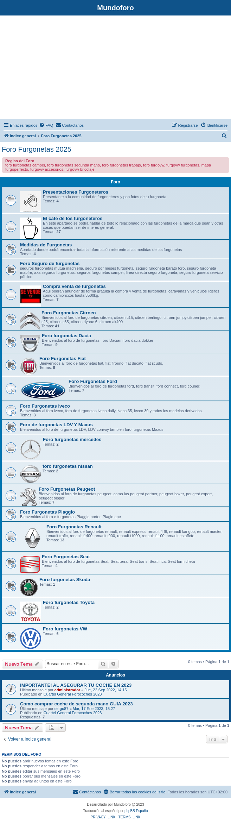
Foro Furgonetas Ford (93, 381)
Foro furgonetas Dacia (66, 335)
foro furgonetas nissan (68, 466)
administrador (67, 690)
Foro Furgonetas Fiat (62, 358)
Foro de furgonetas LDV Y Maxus (56, 424)
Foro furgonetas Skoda (64, 579)
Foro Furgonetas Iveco (45, 406)
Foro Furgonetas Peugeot (67, 489)
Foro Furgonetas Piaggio (47, 512)
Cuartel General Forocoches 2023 (73, 694)
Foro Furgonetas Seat (66, 556)
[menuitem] (46, 125)
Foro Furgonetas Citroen (68, 312)
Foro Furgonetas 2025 (36, 149)
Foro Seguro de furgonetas (49, 263)
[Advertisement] (115, 68)
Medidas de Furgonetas (46, 244)
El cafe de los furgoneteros (72, 218)
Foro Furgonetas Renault (74, 526)
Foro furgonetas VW (65, 628)
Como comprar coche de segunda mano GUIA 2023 (76, 703)
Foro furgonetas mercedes (72, 439)
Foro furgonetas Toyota (69, 602)
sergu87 (61, 708)
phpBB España (136, 811)
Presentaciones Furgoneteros (75, 192)
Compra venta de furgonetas (74, 286)
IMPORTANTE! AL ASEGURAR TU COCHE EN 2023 (75, 685)
